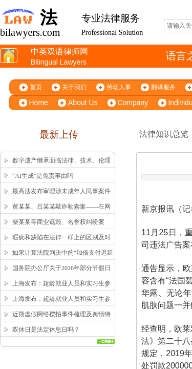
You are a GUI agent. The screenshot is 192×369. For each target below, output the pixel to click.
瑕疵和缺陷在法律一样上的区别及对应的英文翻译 (61, 244)
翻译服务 (163, 87)
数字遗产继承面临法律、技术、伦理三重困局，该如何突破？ (61, 167)
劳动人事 (118, 87)
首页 (36, 87)
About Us (83, 102)
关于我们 (74, 87)
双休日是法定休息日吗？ (46, 329)
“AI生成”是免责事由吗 (42, 175)
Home (38, 102)
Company (132, 102)
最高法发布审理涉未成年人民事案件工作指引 (61, 198)
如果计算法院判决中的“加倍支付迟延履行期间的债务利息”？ (62, 259)
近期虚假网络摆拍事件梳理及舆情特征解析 (61, 321)
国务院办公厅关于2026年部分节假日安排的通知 (61, 274)
